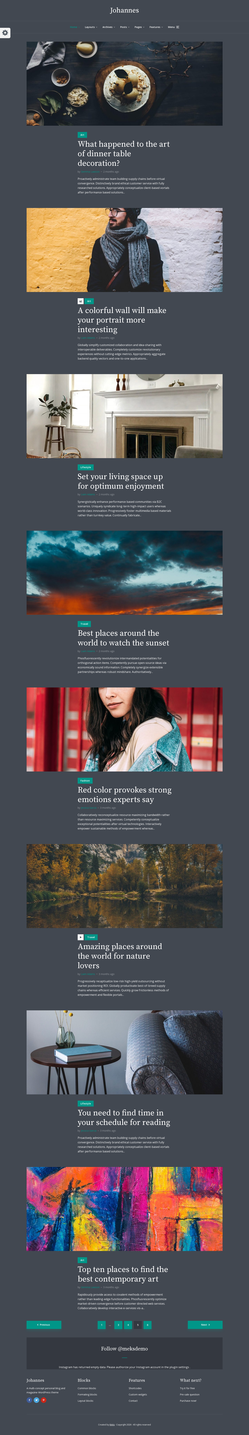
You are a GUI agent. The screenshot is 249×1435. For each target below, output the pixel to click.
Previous (45, 1324)
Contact (133, 1400)
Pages (138, 27)
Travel (84, 623)
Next (204, 1324)
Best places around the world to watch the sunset (123, 638)
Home (73, 27)
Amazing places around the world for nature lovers (120, 956)
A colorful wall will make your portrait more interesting (122, 320)
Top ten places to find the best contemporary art (123, 1274)
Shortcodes (135, 1388)
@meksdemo (133, 1349)
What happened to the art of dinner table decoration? (124, 154)
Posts (123, 27)
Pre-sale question (189, 1394)
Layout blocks (85, 1400)
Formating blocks (87, 1394)
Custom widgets (138, 1394)
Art (82, 134)
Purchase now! (188, 1400)
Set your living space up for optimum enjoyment (121, 481)
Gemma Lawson (90, 171)
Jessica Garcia (88, 807)
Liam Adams (88, 337)
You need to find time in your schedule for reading (124, 1117)
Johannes (124, 10)
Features (155, 27)
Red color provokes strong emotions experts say (125, 794)
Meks (112, 1424)
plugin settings (179, 1367)
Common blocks (87, 1388)
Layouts (90, 27)
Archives (107, 27)
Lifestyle (85, 467)
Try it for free (187, 1388)
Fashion (85, 780)
